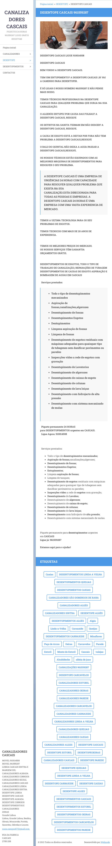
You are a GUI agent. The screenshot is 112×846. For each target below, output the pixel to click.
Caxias (49, 574)
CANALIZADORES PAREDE (74, 698)
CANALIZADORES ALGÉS (74, 605)
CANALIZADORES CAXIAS (74, 736)
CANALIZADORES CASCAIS (59, 760)
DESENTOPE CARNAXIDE (59, 783)
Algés (93, 620)
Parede (100, 644)
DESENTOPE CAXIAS (91, 783)
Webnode (105, 842)
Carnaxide (77, 628)
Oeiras (68, 644)
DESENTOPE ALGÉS (91, 613)
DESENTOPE (9, 60)
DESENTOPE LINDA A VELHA (73, 775)
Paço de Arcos (52, 644)
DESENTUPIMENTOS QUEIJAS (74, 582)
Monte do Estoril (66, 651)
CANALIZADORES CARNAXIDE (74, 713)
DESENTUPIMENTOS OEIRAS (73, 814)
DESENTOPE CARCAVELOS (74, 675)
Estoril (47, 651)
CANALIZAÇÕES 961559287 (74, 667)
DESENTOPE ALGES (74, 791)
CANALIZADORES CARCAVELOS (74, 706)
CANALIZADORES (11, 53)
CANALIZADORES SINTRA (60, 613)
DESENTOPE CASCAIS (90, 744)
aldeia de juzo (83, 659)
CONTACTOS (9, 72)
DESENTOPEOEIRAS (89, 752)
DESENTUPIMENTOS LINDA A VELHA (80, 574)
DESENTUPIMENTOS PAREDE (74, 829)
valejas (99, 651)
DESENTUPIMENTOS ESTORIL (74, 806)
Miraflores (96, 636)
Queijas (93, 628)
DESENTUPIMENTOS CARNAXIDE (65, 636)
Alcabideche (63, 659)
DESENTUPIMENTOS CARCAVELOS (74, 822)
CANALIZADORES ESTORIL (74, 682)
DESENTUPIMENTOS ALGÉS (68, 620)
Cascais (85, 651)
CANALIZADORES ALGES (58, 744)
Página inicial (9, 47)
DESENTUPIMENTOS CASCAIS (73, 798)
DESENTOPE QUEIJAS (74, 767)
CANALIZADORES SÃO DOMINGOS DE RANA (74, 597)
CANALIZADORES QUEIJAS (74, 729)
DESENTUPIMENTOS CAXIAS (74, 589)
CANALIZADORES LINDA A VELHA (73, 721)
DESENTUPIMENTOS (13, 66)
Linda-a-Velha (58, 628)
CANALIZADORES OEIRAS (73, 690)
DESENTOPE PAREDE (92, 760)
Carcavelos (84, 644)
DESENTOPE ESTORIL (59, 752)
